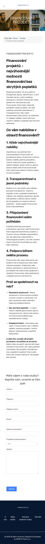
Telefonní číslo (12, 409)
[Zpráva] (22, 462)
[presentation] (22, 480)
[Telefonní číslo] (22, 413)
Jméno (9, 389)
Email (9, 419)
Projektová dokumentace (16, 439)
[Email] (22, 423)
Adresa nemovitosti (14, 429)
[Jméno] (22, 393)
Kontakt (38, 517)
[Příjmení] (22, 403)
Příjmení (10, 399)
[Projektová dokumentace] (22, 443)
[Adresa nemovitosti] (22, 433)
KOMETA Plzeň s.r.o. (23, 539)
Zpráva (9, 449)
